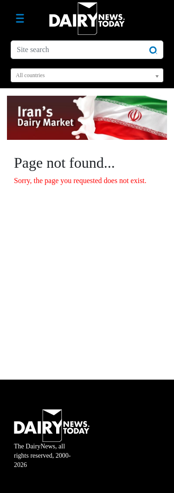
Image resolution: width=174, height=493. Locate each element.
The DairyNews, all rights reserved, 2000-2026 (52, 444)
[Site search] (87, 50)
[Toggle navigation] (20, 18)
